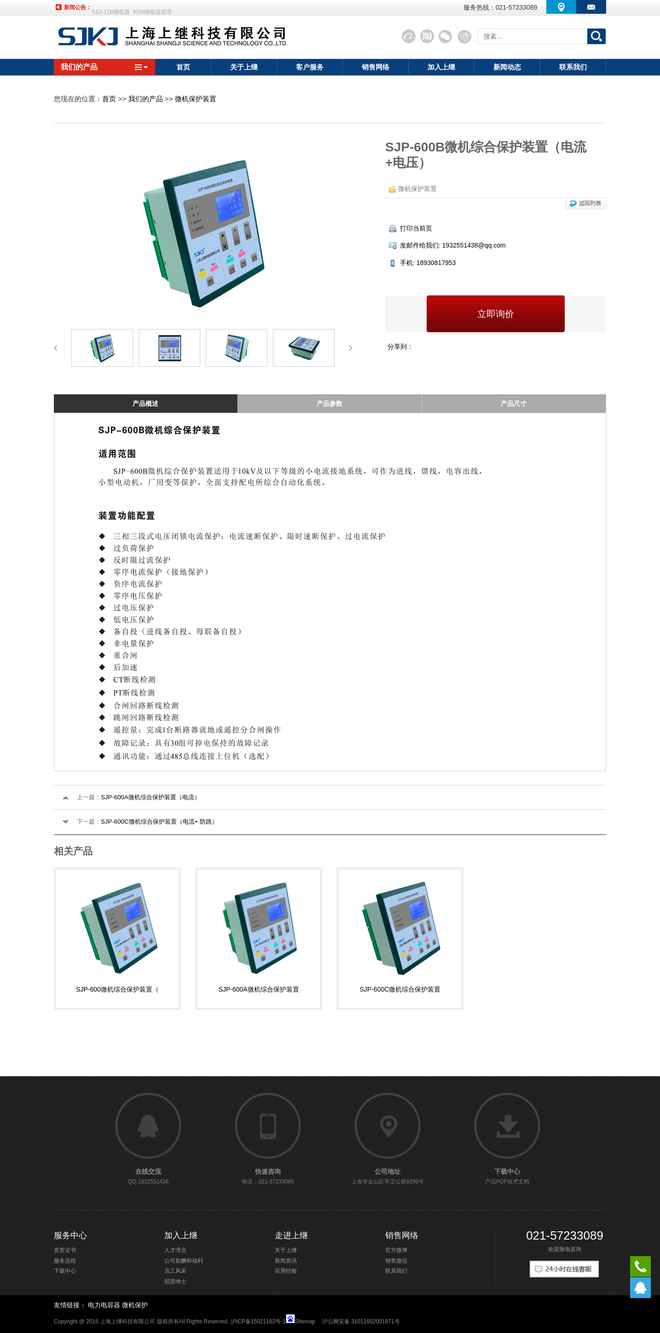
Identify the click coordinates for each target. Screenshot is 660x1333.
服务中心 (70, 1235)
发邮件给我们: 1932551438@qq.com (447, 245)
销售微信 (396, 1261)
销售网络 (401, 1235)
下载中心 (65, 1271)
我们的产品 (104, 67)
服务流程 (65, 1261)
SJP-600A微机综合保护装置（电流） (150, 797)
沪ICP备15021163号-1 (258, 1321)
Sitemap (305, 1321)
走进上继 (291, 1235)
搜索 (596, 36)
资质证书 (65, 1250)
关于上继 (286, 1250)
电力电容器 (104, 1305)
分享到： (400, 346)
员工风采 (175, 1271)
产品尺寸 (514, 403)
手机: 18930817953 (422, 262)
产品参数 (329, 403)
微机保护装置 (195, 99)
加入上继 (180, 1235)
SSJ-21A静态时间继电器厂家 (127, 7)
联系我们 (396, 1271)
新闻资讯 (286, 1261)
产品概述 (145, 403)
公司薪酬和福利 (183, 1261)
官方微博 (396, 1250)
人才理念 (175, 1250)
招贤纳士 (175, 1281)
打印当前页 (410, 228)
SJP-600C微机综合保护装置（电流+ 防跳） (159, 821)
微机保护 (135, 1305)
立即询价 (495, 314)
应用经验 (286, 1271)
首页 (109, 99)
